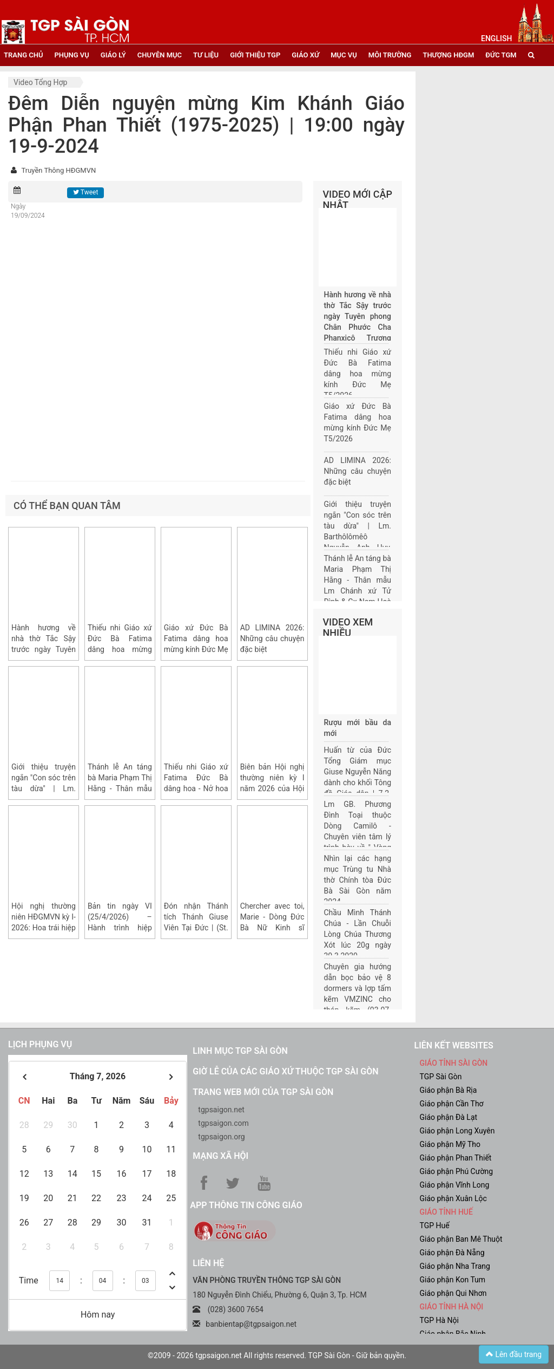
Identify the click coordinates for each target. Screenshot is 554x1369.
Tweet (85, 192)
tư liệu (206, 55)
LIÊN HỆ (208, 1263)
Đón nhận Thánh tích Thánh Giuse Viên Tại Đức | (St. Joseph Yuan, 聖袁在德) (196, 928)
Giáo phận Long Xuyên (456, 1130)
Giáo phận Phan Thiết (455, 1157)
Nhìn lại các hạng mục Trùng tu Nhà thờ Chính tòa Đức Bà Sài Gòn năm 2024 (358, 880)
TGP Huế (434, 1225)
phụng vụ (71, 55)
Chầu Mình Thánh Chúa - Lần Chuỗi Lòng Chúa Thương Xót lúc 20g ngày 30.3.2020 (358, 934)
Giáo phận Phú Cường (456, 1171)
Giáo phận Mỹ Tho (449, 1144)
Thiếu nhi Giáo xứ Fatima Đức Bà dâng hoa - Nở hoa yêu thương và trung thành (196, 788)
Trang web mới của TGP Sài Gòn (263, 1092)
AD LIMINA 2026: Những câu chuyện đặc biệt (272, 638)
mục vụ (344, 55)
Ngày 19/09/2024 (28, 211)
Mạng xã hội (220, 1156)
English (496, 38)
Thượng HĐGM (448, 55)
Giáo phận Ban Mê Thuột (460, 1239)
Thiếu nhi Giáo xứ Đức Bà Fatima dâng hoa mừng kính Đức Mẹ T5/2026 (120, 649)
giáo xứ (305, 55)
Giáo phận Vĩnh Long (454, 1185)
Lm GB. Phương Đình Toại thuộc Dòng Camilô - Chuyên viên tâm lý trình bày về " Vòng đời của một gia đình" (358, 836)
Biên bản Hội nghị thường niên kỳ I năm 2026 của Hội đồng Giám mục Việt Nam (272, 788)
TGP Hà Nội (438, 1320)
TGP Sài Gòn (440, 1076)
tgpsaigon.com (223, 1123)
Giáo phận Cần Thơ (451, 1103)
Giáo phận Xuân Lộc (452, 1198)
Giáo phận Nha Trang (454, 1266)
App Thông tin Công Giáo (246, 1205)
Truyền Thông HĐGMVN (58, 170)
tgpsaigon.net (221, 1109)
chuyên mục (159, 55)
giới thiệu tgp (255, 55)
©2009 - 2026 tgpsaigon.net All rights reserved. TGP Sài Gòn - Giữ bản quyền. (277, 1355)
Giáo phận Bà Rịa (448, 1090)
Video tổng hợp (40, 82)
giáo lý (113, 55)
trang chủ (23, 55)
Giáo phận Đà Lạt (448, 1117)
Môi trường (390, 55)
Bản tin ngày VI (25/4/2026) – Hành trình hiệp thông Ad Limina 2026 (120, 928)
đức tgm (500, 55)
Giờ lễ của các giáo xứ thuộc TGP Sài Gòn (285, 1071)
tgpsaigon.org (221, 1136)
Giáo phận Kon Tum (452, 1279)
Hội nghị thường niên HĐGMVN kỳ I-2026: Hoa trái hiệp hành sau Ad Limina (43, 928)
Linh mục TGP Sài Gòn (240, 1051)
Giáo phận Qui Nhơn (452, 1293)
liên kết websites (453, 1045)
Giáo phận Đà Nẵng (451, 1252)
